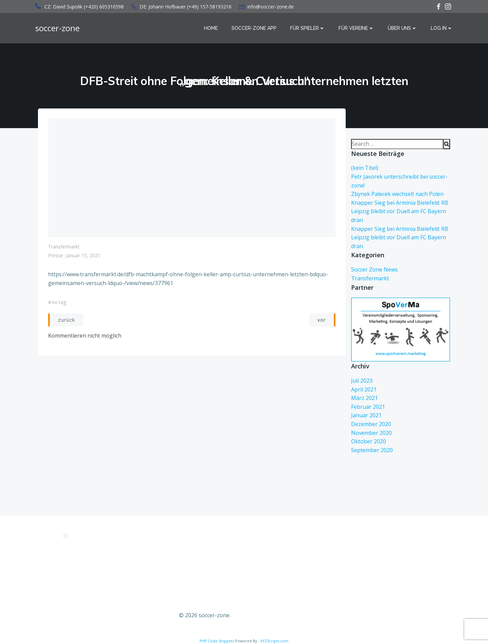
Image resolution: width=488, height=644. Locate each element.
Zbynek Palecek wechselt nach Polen (397, 194)
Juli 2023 (361, 380)
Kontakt (116, 583)
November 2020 (371, 433)
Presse (55, 255)
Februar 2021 (368, 406)
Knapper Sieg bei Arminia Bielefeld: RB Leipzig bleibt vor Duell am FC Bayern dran (399, 211)
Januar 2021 (366, 415)
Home (211, 28)
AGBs (114, 569)
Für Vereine (356, 28)
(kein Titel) (364, 168)
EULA (114, 554)
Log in (442, 28)
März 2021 (364, 398)
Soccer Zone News (374, 269)
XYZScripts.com (274, 640)
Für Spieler (307, 28)
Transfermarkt (64, 246)
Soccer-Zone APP (254, 28)
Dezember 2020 (371, 424)
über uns (402, 28)
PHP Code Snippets (217, 640)
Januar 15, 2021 (83, 255)
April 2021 (364, 389)
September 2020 (372, 450)
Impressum (120, 597)
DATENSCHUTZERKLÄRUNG (139, 540)
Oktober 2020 (368, 441)
